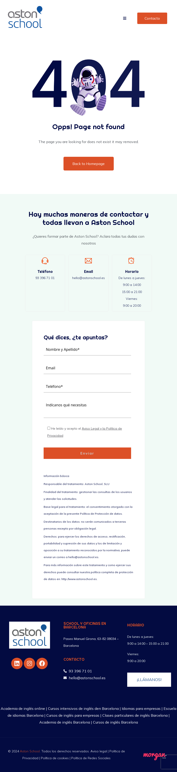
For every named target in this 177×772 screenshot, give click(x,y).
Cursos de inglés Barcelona (115, 722)
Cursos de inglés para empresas (72, 715)
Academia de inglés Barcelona (64, 722)
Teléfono (45, 271)
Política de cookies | (56, 758)
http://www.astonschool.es (79, 579)
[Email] (88, 260)
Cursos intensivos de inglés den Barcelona (83, 708)
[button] (125, 18)
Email (88, 271)
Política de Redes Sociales (91, 758)
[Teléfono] (45, 260)
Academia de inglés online (23, 708)
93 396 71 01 (45, 278)
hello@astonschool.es (88, 278)
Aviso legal (98, 751)
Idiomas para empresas (141, 708)
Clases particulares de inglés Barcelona (135, 715)
